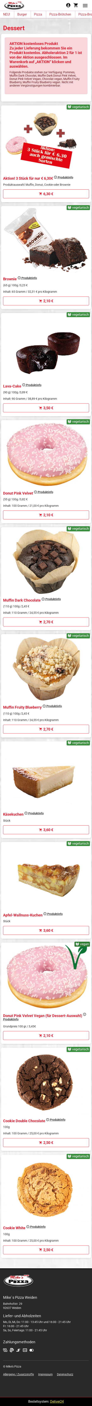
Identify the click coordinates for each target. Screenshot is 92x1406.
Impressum (45, 1374)
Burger (22, 14)
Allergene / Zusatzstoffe (18, 1374)
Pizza (38, 14)
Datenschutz (65, 1374)
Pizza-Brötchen (60, 14)
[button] (85, 5)
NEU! (6, 14)
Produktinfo (63, 177)
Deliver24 (57, 1402)
